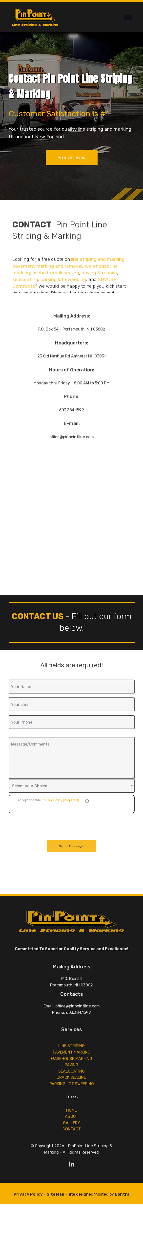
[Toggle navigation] (128, 17)
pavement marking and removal (47, 283)
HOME (71, 1120)
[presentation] (46, 827)
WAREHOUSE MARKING (71, 1077)
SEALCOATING (71, 1089)
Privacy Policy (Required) (60, 800)
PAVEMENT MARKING (71, 1070)
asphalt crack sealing (55, 289)
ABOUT (71, 1127)
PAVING (71, 1083)
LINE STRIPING (71, 1064)
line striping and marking (97, 276)
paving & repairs (99, 289)
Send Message (71, 851)
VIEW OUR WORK (71, 157)
